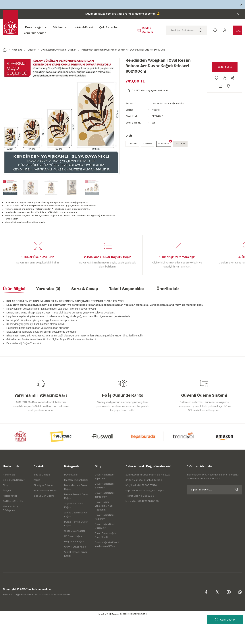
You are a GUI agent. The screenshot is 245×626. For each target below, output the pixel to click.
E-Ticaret (114, 623)
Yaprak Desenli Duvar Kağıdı (75, 563)
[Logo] (10, 27)
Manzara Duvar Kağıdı (76, 489)
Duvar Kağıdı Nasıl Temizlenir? (105, 504)
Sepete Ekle (224, 66)
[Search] (186, 30)
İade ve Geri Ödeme (44, 505)
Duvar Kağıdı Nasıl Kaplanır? (105, 526)
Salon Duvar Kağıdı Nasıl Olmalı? (105, 544)
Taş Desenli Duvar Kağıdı (74, 515)
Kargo (37, 489)
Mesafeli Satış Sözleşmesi (10, 518)
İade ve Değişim (42, 484)
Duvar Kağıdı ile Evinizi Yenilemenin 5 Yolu (107, 553)
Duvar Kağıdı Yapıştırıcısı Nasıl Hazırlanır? (104, 515)
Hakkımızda (9, 484)
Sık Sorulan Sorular (13, 489)
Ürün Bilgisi (14, 298)
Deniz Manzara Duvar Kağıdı (75, 496)
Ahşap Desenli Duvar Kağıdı (75, 524)
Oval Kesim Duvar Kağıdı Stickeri (169, 103)
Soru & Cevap (84, 298)
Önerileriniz (168, 298)
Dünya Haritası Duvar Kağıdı (76, 533)
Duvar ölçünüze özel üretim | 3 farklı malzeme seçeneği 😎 (122, 13)
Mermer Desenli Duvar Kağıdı (76, 505)
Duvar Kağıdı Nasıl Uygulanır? (105, 535)
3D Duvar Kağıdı (73, 545)
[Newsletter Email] (214, 499)
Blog (5, 494)
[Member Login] (225, 30)
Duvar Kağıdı (71, 484)
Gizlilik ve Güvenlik (13, 510)
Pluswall (156, 109)
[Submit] (235, 499)
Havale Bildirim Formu (45, 500)
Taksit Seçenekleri (127, 298)
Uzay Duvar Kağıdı (74, 551)
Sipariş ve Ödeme (43, 494)
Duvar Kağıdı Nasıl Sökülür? (105, 495)
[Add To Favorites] (216, 78)
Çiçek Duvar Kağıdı (74, 540)
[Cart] (237, 30)
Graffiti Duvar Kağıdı (75, 556)
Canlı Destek (225, 620)
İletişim (7, 500)
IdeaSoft (103, 623)
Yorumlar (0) (48, 298)
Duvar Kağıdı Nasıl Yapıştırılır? (105, 486)
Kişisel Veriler (10, 505)
